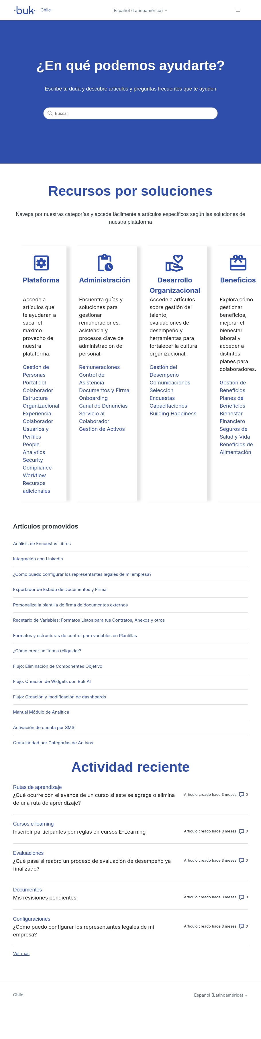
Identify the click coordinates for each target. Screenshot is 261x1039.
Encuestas (162, 398)
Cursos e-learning (33, 824)
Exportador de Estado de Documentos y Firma (60, 589)
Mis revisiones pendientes (44, 898)
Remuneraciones (99, 367)
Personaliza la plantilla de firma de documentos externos (70, 605)
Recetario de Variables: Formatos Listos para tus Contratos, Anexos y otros (89, 620)
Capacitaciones (168, 406)
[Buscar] (131, 113)
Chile (18, 994)
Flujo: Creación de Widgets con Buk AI (52, 681)
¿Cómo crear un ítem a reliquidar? (47, 650)
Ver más (21, 953)
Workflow (34, 475)
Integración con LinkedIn (38, 558)
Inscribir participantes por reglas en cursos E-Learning (79, 832)
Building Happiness (173, 414)
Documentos (27, 890)
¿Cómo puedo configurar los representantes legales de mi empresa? (82, 574)
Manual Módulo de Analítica (41, 712)
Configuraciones (31, 919)
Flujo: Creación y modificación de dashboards (59, 697)
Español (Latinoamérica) (141, 10)
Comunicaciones (170, 383)
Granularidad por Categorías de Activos (53, 742)
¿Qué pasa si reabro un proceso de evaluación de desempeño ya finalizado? (92, 865)
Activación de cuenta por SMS (43, 727)
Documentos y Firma (104, 390)
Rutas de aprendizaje (37, 787)
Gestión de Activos (102, 429)
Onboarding (93, 398)
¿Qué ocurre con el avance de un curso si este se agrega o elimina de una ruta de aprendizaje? (94, 799)
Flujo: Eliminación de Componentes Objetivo (57, 666)
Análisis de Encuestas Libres (42, 543)
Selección (161, 390)
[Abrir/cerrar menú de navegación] (237, 10)
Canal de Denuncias (103, 406)
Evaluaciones (28, 853)
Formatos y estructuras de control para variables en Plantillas (75, 635)
